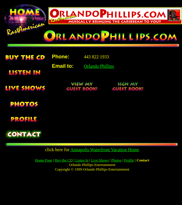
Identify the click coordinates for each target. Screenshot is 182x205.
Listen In (82, 160)
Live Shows (100, 160)
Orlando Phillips (99, 66)
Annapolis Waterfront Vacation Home (104, 149)
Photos (116, 160)
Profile (129, 160)
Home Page (43, 160)
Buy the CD (63, 160)
